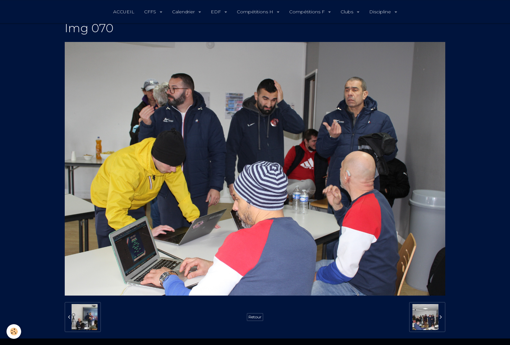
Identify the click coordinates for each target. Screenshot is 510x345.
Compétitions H (256, 12)
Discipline (380, 12)
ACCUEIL (123, 12)
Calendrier (184, 12)
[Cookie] (14, 331)
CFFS (150, 12)
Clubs (348, 12)
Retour (255, 316)
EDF (216, 12)
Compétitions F (307, 12)
